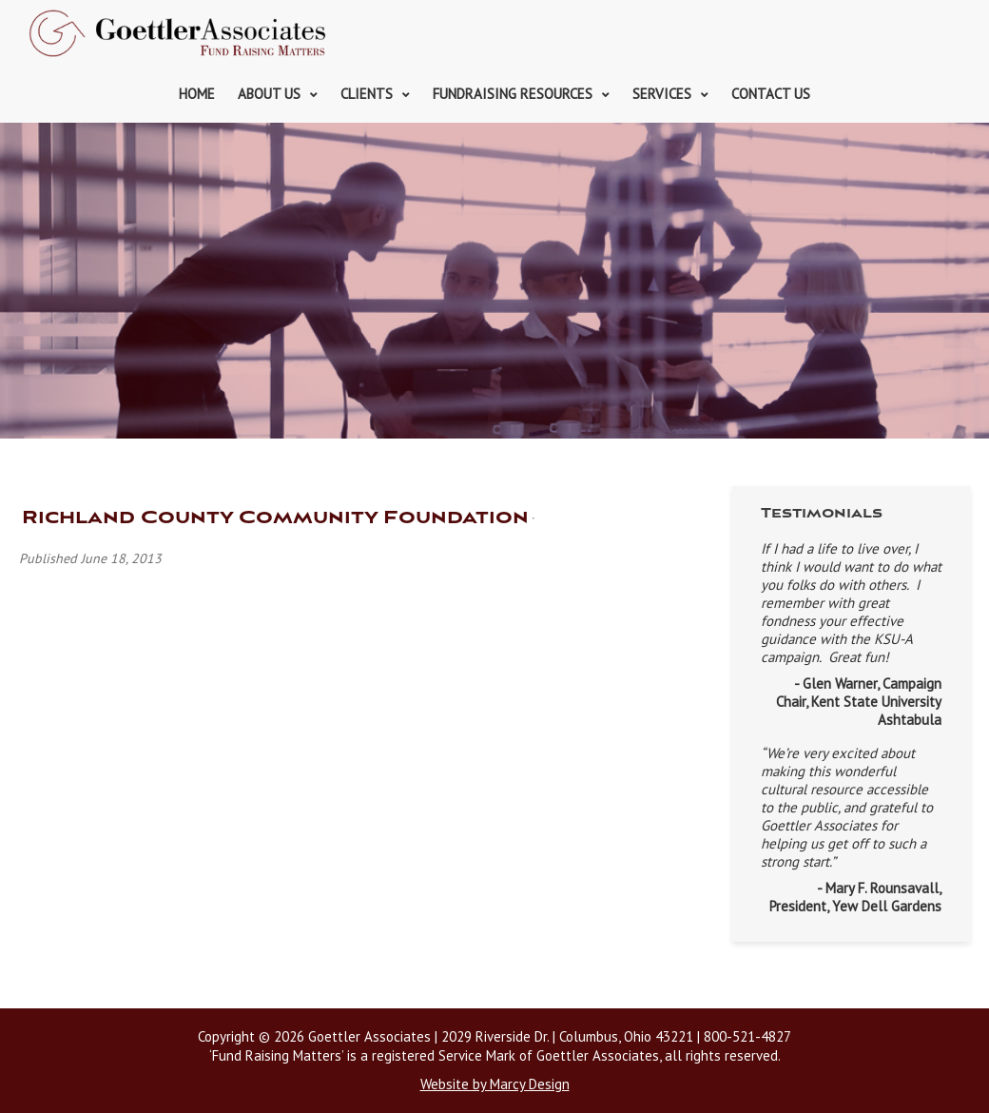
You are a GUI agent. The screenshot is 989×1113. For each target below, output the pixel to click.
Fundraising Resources (512, 94)
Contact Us (770, 94)
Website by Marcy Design (495, 1084)
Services (661, 94)
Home (197, 94)
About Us (269, 94)
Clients (366, 94)
